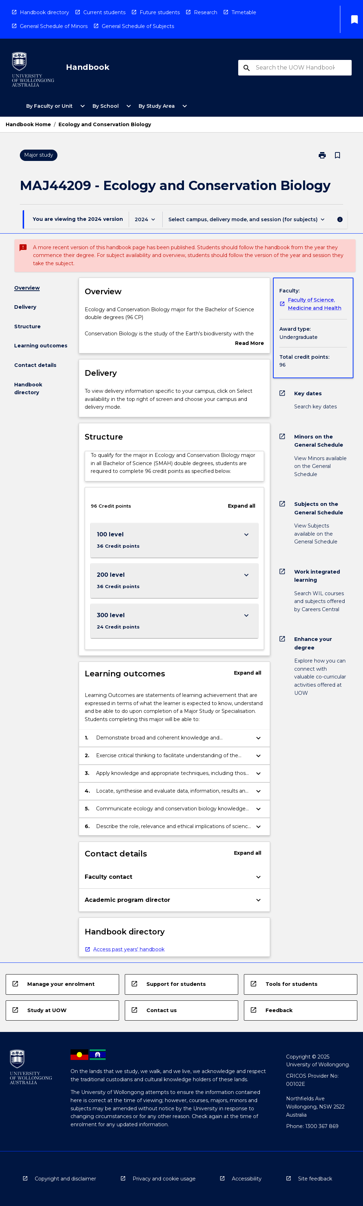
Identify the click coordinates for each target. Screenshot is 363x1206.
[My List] (354, 19)
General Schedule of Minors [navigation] (54, 26)
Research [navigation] (205, 12)
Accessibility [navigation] (247, 1179)
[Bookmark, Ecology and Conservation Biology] (337, 155)
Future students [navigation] (160, 12)
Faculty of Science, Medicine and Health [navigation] (314, 304)
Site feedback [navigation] (315, 1179)
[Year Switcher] (145, 219)
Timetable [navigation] (243, 12)
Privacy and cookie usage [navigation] (164, 1179)
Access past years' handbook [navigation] (128, 949)
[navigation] (33, 71)
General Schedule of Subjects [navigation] (138, 26)
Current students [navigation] (104, 12)
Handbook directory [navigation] (44, 12)
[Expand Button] (246, 534)
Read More (249, 343)
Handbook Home (28, 124)
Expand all (241, 506)
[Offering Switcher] (247, 219)
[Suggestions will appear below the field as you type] (295, 68)
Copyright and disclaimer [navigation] (65, 1179)
